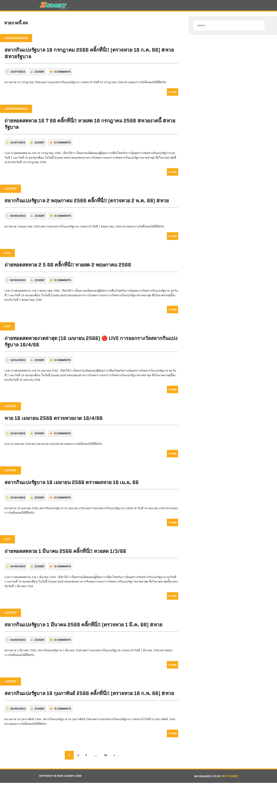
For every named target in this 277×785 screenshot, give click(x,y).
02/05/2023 (17, 218)
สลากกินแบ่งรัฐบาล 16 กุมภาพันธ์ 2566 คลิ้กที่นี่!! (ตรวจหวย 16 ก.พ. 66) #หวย (89, 695)
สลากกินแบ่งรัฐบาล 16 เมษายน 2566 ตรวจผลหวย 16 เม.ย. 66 (71, 484)
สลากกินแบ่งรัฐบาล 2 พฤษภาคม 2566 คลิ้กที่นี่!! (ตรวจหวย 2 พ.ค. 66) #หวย (86, 202)
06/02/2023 (17, 710)
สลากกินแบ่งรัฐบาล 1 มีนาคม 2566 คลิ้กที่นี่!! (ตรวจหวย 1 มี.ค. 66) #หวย (83, 626)
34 (106, 757)
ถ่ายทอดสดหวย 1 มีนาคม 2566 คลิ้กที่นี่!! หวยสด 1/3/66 (65, 553)
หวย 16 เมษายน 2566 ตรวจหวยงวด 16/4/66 (53, 420)
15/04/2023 (17, 362)
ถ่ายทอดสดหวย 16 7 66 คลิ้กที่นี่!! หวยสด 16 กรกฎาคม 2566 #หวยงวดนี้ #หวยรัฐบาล (89, 126)
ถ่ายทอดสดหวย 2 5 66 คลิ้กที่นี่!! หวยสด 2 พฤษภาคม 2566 (67, 266)
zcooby (39, 73)
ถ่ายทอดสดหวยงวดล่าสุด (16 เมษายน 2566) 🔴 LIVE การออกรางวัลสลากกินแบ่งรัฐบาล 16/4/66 (90, 343)
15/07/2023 (17, 73)
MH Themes (229, 778)
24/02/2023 (17, 568)
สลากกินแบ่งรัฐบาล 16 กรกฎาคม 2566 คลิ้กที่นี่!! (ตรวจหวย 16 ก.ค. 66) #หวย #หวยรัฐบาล (89, 55)
